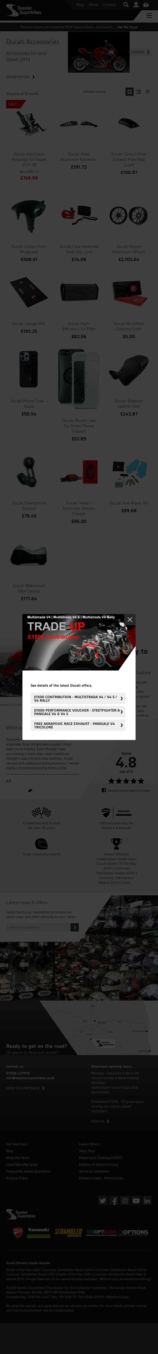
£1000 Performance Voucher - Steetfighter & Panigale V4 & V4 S (77, 712)
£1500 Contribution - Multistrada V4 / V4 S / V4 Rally (75, 698)
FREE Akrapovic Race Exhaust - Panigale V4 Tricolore (74, 725)
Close (130, 619)
